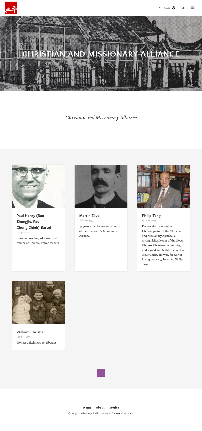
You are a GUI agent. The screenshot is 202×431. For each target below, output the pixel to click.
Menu (187, 8)
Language (166, 8)
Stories (114, 407)
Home (87, 407)
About (100, 407)
